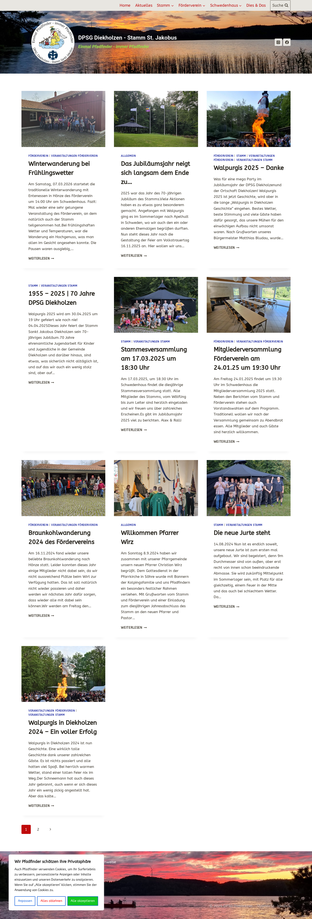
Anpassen (25, 901)
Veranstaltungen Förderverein (74, 155)
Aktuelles (143, 5)
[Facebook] (287, 42)
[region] (56, 882)
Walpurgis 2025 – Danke (249, 167)
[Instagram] (278, 42)
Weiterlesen (41, 258)
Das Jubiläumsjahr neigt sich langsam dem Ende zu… (155, 173)
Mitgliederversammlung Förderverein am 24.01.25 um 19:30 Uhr (247, 358)
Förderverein (38, 155)
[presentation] (63, 119)
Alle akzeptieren (83, 901)
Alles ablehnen (51, 901)
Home (125, 5)
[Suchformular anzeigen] (280, 5)
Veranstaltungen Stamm (254, 160)
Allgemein (128, 155)
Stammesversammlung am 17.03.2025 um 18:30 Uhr (154, 358)
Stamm (241, 155)
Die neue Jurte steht (242, 532)
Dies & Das (256, 5)
